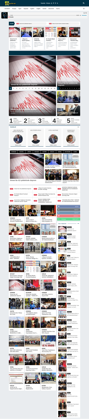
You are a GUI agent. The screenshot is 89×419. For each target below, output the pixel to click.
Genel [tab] (60, 151)
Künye (48, 3)
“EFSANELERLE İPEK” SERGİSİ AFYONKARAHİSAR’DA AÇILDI (16, 257)
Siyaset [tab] (36, 151)
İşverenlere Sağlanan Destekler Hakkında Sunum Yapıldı (60, 121)
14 (51, 88)
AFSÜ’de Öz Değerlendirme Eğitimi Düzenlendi (16, 388)
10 (38, 88)
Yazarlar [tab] (13, 127)
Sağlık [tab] (52, 151)
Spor (19, 8)
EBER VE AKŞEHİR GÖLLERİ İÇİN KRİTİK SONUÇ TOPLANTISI (72, 343)
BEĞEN (76, 206)
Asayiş (14, 8)
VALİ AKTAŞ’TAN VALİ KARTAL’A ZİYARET (16, 369)
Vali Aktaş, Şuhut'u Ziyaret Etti (47, 295)
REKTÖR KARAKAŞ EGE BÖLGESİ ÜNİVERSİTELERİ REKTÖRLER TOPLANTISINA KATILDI (16, 350)
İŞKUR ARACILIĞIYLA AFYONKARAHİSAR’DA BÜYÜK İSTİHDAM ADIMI (48, 239)
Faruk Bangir (70, 145)
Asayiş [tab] (21, 151)
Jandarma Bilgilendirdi (29, 388)
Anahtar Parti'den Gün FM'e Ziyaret (48, 332)
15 (54, 88)
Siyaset (26, 8)
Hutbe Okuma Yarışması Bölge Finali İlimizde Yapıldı (32, 257)
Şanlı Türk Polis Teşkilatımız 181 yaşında (46, 313)
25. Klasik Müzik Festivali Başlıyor (31, 276)
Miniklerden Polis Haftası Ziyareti (47, 388)
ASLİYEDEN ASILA (35, 130)
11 (42, 88)
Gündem (7, 8)
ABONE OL (75, 216)
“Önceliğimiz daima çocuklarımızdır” (31, 313)
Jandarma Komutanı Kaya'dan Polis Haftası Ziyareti (32, 369)
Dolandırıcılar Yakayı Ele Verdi (16, 313)
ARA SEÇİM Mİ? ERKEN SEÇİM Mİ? (18, 131)
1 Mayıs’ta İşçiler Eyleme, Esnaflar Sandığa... (60, 23)
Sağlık (38, 8)
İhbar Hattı (75, 219)
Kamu (58, 8)
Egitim (32, 8)
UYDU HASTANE (53, 130)
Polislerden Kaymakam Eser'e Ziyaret (31, 332)
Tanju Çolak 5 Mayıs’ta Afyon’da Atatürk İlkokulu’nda (32, 121)
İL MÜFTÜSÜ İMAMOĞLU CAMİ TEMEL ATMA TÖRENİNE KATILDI (15, 332)
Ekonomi (51, 8)
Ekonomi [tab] (67, 151)
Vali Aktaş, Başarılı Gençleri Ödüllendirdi (17, 121)
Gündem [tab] (13, 151)
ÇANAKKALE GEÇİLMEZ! (71, 131)
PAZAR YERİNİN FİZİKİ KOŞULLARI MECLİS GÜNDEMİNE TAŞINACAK (75, 121)
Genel (44, 8)
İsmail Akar (18, 145)
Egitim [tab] (44, 151)
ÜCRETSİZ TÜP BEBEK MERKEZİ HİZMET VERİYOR (47, 369)
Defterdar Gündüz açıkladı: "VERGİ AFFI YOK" (32, 295)
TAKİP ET (76, 209)
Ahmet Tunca (53, 145)
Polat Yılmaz (35, 145)
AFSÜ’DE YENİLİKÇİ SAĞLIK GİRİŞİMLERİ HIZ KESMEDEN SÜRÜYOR (70, 189)
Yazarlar (43, 3)
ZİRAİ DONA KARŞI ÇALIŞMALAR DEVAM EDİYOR (72, 415)
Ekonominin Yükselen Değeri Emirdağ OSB (16, 276)
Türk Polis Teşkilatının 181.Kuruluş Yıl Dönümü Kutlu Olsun (48, 350)
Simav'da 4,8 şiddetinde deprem (22, 188)
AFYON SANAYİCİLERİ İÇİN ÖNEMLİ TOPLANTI (72, 395)
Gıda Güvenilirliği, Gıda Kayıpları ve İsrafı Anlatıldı (46, 121)
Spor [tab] (29, 151)
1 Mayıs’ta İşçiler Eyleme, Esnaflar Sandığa (47, 257)
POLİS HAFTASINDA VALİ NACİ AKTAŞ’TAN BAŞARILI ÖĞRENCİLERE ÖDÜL (32, 350)
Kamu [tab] (75, 151)
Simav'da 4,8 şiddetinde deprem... (25, 23)
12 (45, 88)
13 (48, 88)
